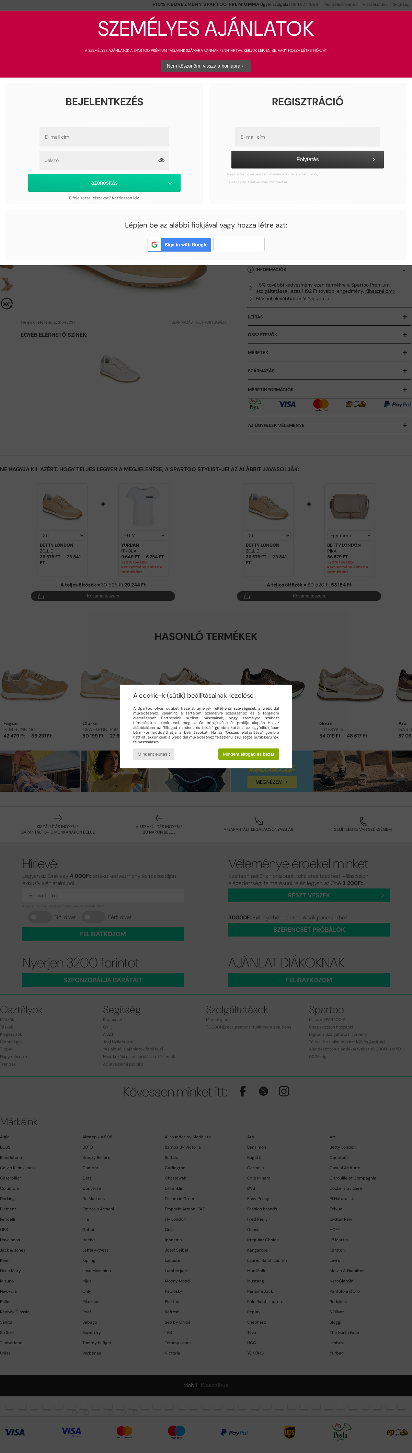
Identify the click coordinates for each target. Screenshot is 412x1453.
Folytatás (337, 159)
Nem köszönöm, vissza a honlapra (206, 66)
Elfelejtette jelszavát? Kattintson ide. (104, 198)
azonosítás (132, 182)
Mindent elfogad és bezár (249, 754)
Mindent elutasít (154, 754)
